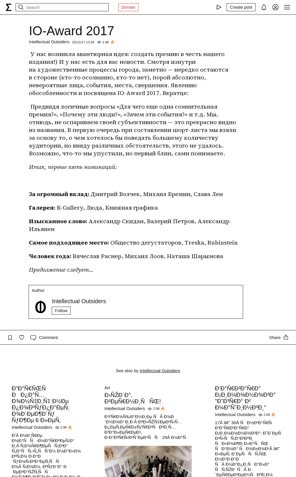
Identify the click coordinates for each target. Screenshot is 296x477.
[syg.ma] (9, 7)
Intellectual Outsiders (49, 41)
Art (107, 387)
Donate (128, 7)
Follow (61, 310)
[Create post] (241, 7)
